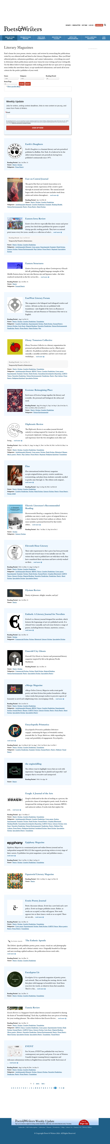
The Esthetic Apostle (35, 940)
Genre (6, 76)
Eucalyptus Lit (32, 972)
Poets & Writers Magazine (91, 37)
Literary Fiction (12, 249)
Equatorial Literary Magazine (39, 874)
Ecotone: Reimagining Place (39, 390)
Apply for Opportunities (73, 37)
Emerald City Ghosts (35, 651)
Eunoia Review (32, 1007)
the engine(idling (33, 763)
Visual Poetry (55, 1034)
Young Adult (11, 494)
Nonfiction (10, 328)
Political (58, 750)
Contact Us (77, 1127)
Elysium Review (33, 590)
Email (8, 112)
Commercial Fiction (21, 639)
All (63, 1088)
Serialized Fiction (41, 828)
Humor (64, 452)
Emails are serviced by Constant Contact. (21, 123)
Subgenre (23, 76)
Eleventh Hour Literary (36, 545)
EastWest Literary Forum (37, 298)
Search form (105, 25)
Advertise (42, 1127)
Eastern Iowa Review (35, 218)
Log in (91, 25)
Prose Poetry (19, 167)
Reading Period (51, 76)
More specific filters (13, 86)
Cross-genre (36, 247)
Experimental (44, 247)
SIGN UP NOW (37, 128)
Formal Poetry (20, 286)
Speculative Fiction (31, 378)
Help (63, 1127)
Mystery (19, 1032)
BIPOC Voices (36, 371)
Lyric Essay (21, 326)
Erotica (56, 819)
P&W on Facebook (99, 30)
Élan (27, 466)
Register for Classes (56, 37)
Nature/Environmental (14, 207)
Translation (40, 321)
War (39, 328)
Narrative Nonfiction (44, 326)
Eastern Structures (34, 263)
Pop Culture (38, 249)
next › (38, 1083)
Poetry (14, 165)
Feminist (48, 204)
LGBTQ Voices (33, 710)
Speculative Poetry (32, 578)
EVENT (29, 1046)
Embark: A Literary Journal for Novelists (45, 614)
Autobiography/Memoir (23, 204)
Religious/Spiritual (18, 378)
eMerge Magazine (34, 685)
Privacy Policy (87, 1127)
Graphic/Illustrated (54, 574)
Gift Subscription (31, 1127)
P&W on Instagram (105, 30)
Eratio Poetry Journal (35, 900)
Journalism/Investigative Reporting (49, 373)
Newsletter (76, 25)
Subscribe (99, 25)
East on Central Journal (36, 178)
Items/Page (7, 81)
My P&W (84, 25)
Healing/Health (57, 204)
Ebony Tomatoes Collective (38, 340)
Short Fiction (41, 207)
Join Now (104, 37)
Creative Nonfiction (47, 202)
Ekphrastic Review (34, 424)
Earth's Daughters (34, 144)
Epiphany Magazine (34, 842)
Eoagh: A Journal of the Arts (39, 793)
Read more (53, 195)
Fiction (20, 165)
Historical (58, 452)
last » (43, 1083)
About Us (69, 1127)
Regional (54, 249)
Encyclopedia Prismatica (37, 724)
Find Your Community (41, 37)
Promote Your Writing (25, 37)
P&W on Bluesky (102, 30)
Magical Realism (31, 326)
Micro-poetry (11, 454)
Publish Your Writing (10, 37)
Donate (68, 25)
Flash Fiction (60, 247)
